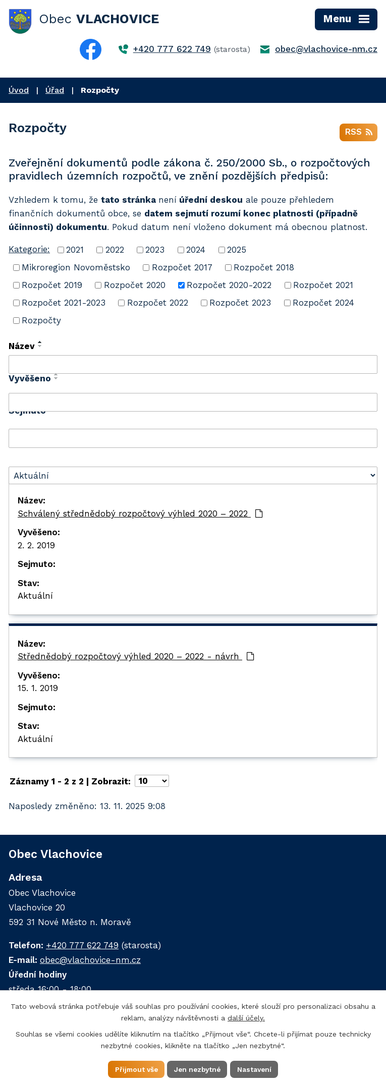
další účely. (246, 1017)
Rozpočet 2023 (240, 304)
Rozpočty (41, 321)
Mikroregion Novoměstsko (76, 268)
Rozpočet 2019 (52, 286)
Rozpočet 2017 (182, 268)
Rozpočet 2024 (323, 304)
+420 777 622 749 (172, 49)
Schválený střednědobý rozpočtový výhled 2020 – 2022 (140, 514)
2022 (114, 251)
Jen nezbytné (198, 1069)
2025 (236, 251)
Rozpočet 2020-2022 (229, 286)
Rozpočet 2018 (264, 268)
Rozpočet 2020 (135, 286)
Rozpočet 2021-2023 (63, 304)
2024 (195, 251)
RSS (358, 133)
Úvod (19, 90)
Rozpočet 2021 (323, 286)
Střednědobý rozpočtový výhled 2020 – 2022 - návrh (136, 658)
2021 (75, 251)
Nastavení (256, 1069)
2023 (154, 251)
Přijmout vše (134, 1069)
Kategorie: (29, 250)
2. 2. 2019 (36, 546)
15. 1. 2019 (38, 689)
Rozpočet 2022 (157, 304)
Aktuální (35, 597)
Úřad (54, 90)
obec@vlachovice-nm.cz (326, 49)
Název (22, 347)
